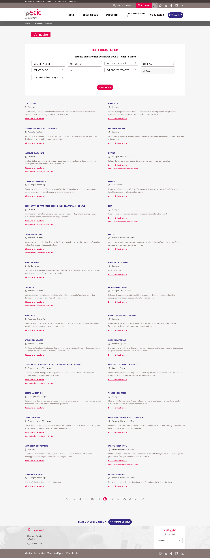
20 (124, 499)
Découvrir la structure (34, 118)
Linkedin (165, 5)
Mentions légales (55, 553)
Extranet (146, 5)
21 (130, 499)
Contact (177, 15)
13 (79, 499)
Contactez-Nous (122, 521)
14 (85, 499)
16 (98, 499)
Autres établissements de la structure (40, 171)
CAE (148, 70)
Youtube (182, 5)
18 (111, 499)
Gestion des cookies (35, 553)
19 (118, 499)
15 (92, 499)
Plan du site (72, 553)
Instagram (176, 5)
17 (105, 499)
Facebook (171, 5)
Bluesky (160, 5)
